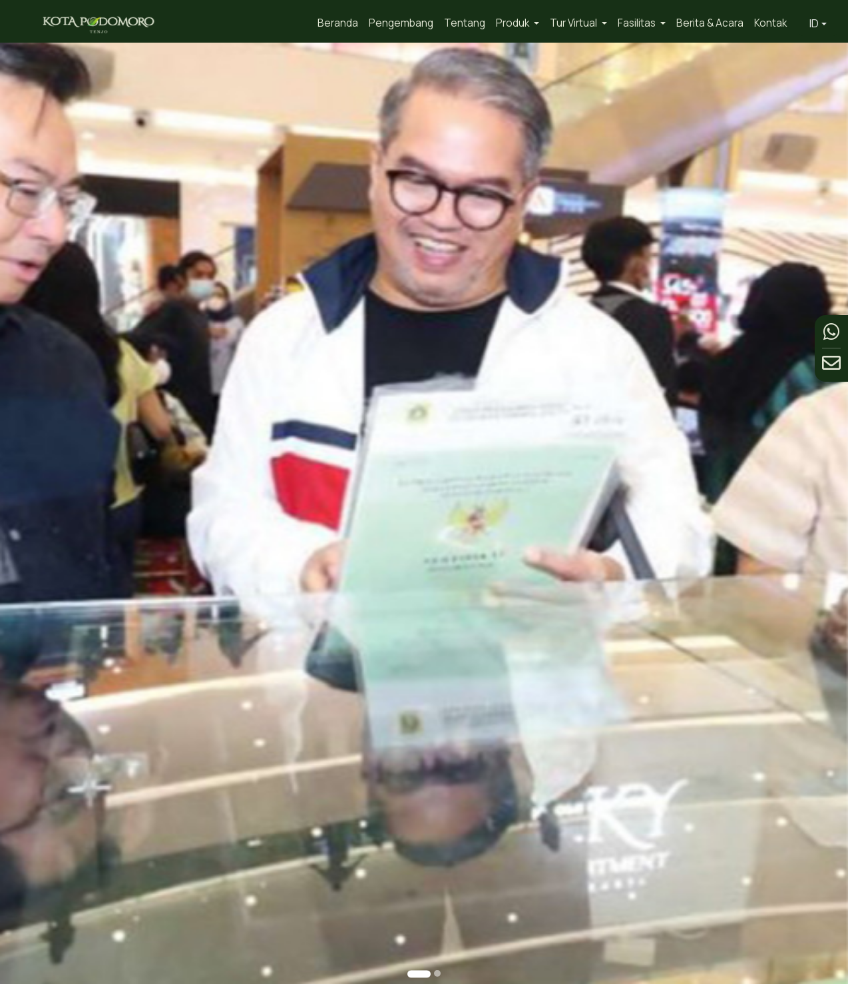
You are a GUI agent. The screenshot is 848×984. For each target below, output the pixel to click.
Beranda (338, 23)
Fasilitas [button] (638, 23)
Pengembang (401, 23)
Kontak (770, 23)
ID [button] (814, 23)
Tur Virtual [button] (574, 23)
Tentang (464, 23)
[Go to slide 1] (419, 973)
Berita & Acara (709, 23)
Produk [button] (513, 23)
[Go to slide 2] (437, 973)
